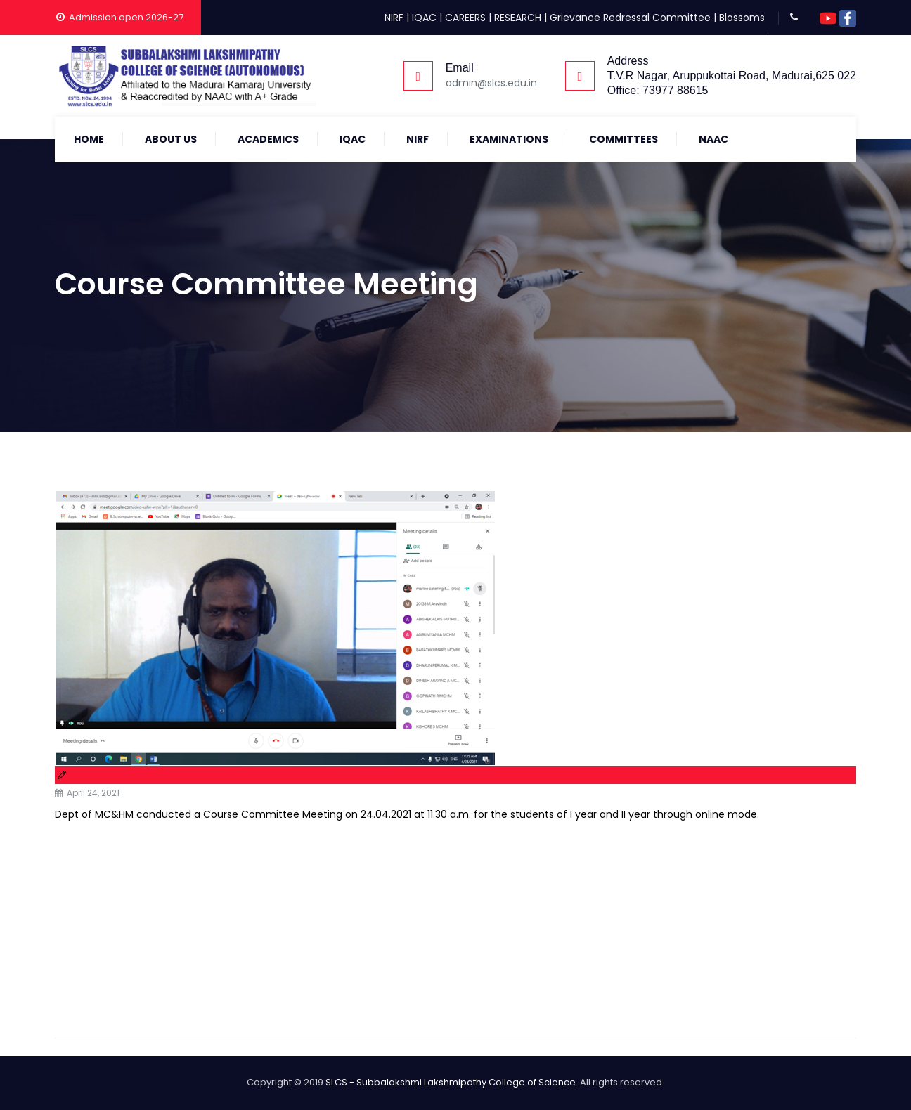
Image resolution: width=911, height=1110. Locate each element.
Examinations (509, 139)
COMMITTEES (623, 139)
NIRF (394, 18)
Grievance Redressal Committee (630, 18)
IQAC (424, 18)
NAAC (713, 139)
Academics (268, 139)
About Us (171, 139)
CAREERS (465, 18)
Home (89, 139)
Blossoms (742, 18)
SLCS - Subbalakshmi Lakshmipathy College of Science (450, 1082)
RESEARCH (517, 18)
